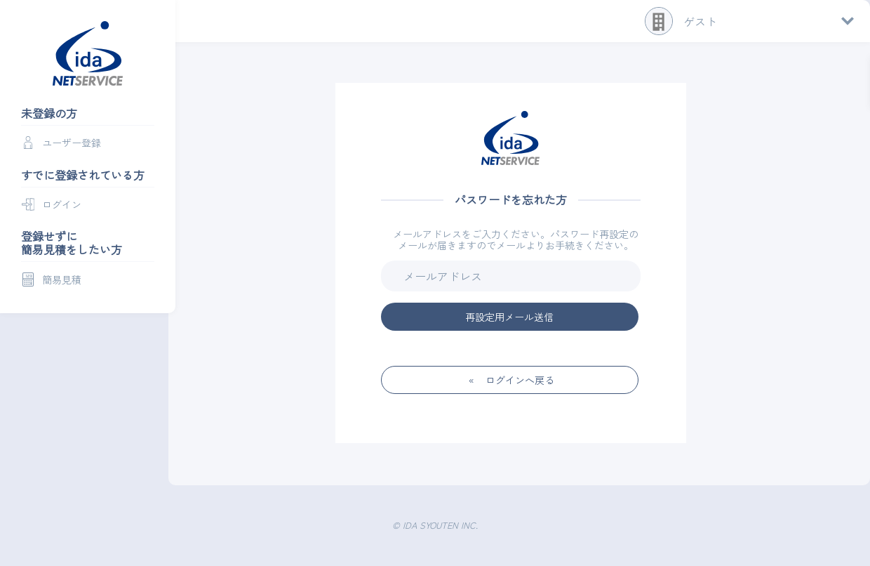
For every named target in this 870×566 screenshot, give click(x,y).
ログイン (61, 204)
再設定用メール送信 (509, 317)
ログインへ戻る (520, 380)
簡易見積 (61, 279)
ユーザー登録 (71, 143)
